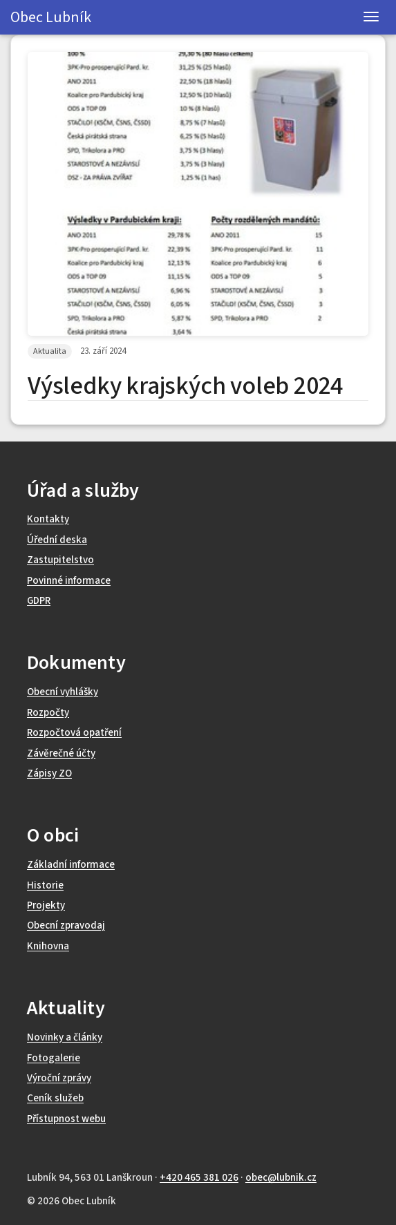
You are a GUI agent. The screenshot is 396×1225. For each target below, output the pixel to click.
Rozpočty (48, 712)
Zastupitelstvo (60, 560)
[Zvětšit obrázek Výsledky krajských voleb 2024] (198, 194)
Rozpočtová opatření (74, 732)
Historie (45, 885)
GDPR (38, 600)
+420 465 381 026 (199, 1177)
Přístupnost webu (66, 1119)
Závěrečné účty (61, 753)
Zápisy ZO (49, 773)
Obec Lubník (50, 17)
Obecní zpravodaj (66, 925)
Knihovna (48, 946)
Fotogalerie (53, 1058)
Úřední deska (57, 540)
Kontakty (48, 519)
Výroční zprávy (59, 1078)
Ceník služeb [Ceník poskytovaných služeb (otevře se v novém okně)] (55, 1098)
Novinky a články (64, 1037)
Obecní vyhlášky (62, 692)
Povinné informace (69, 580)
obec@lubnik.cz (281, 1177)
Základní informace (71, 864)
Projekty (46, 905)
